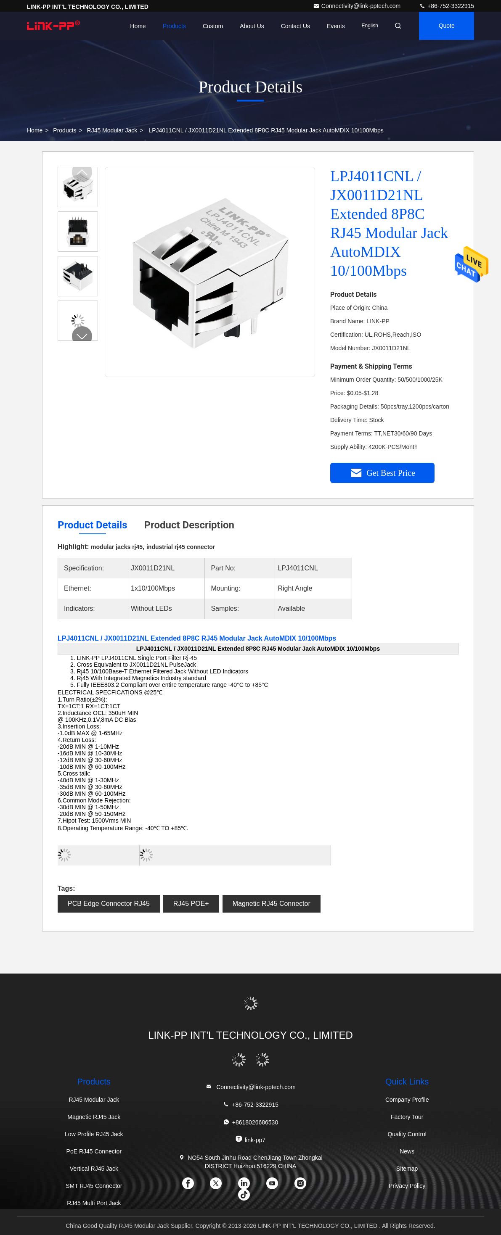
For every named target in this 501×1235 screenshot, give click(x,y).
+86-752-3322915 (446, 6)
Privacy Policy (407, 1185)
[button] (82, 336)
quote (446, 26)
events (333, 26)
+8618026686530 (250, 1122)
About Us (249, 26)
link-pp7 (250, 1139)
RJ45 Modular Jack (112, 130)
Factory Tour (407, 1117)
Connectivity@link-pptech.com (357, 6)
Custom (210, 26)
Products (171, 26)
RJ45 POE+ (191, 903)
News (407, 1151)
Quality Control (407, 1134)
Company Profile (407, 1099)
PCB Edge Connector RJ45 (109, 903)
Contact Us (292, 26)
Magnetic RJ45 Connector (271, 903)
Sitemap (407, 1168)
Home (135, 26)
